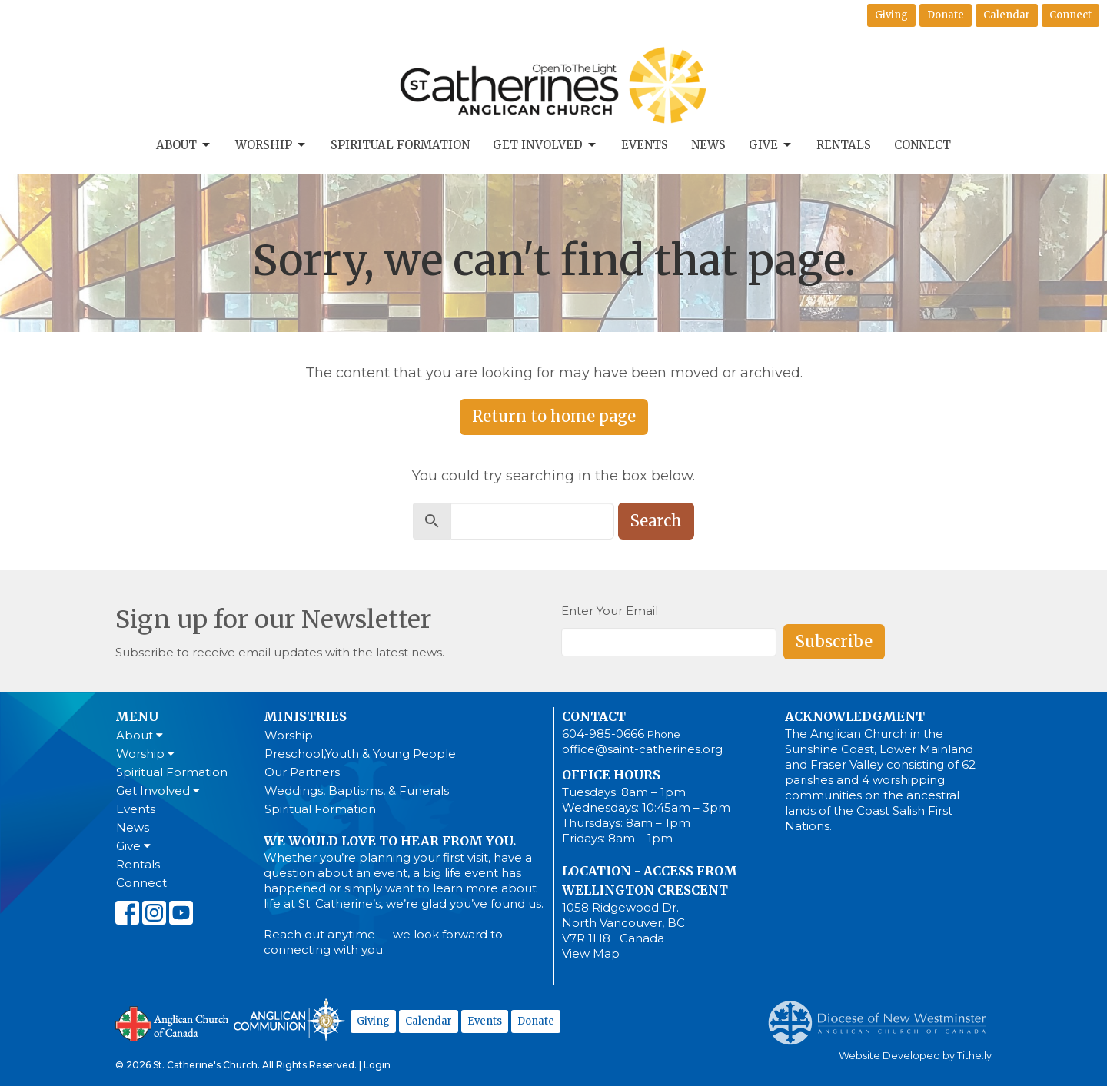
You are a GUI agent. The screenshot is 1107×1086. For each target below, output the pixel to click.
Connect (1070, 15)
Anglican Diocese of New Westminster (882, 1015)
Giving (891, 15)
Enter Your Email (609, 610)
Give (771, 145)
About (184, 145)
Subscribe (834, 641)
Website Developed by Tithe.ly (915, 1055)
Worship (271, 145)
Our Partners (302, 772)
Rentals (843, 145)
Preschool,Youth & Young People (360, 753)
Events (644, 145)
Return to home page (554, 416)
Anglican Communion (290, 1019)
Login (377, 1065)
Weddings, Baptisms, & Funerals (356, 790)
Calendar (1006, 15)
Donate (945, 15)
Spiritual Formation (400, 145)
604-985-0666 (603, 733)
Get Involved (545, 145)
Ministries (305, 716)
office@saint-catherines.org (642, 749)
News (708, 145)
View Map (591, 953)
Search (656, 520)
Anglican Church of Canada (172, 1022)
